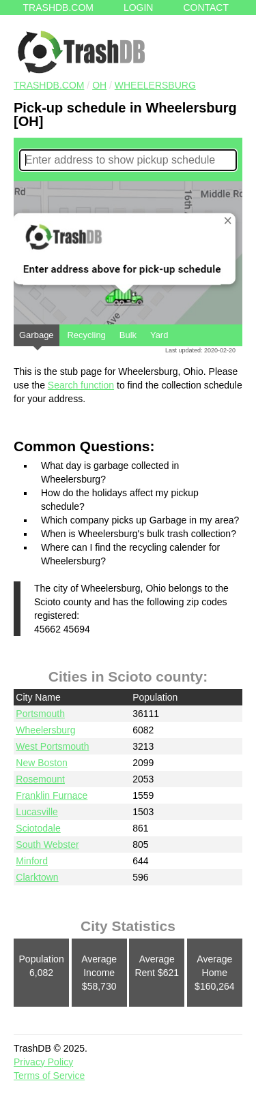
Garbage (36, 338)
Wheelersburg (155, 85)
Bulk (128, 335)
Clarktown (37, 877)
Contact (206, 7)
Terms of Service (49, 1075)
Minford (32, 860)
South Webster (47, 844)
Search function (81, 385)
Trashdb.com (58, 7)
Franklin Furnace (51, 795)
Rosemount (40, 779)
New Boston (41, 762)
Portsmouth (40, 713)
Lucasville (36, 811)
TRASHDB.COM (49, 85)
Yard (159, 335)
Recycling (86, 335)
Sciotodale (38, 828)
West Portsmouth (52, 746)
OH (99, 85)
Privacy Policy (43, 1061)
